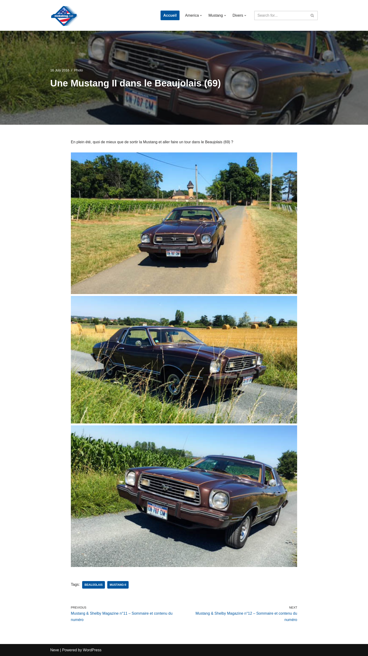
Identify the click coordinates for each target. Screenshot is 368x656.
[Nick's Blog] (64, 15)
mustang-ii (118, 584)
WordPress (92, 650)
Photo (78, 70)
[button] (201, 15)
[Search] (280, 15)
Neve (54, 650)
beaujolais (93, 584)
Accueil (170, 15)
